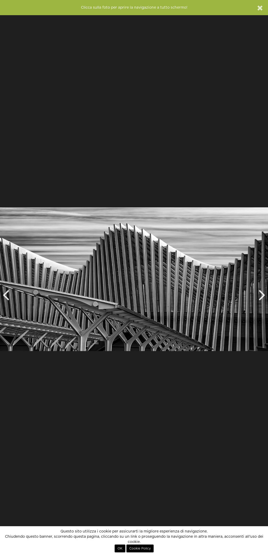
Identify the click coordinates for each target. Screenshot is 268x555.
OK (120, 548)
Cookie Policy (140, 548)
